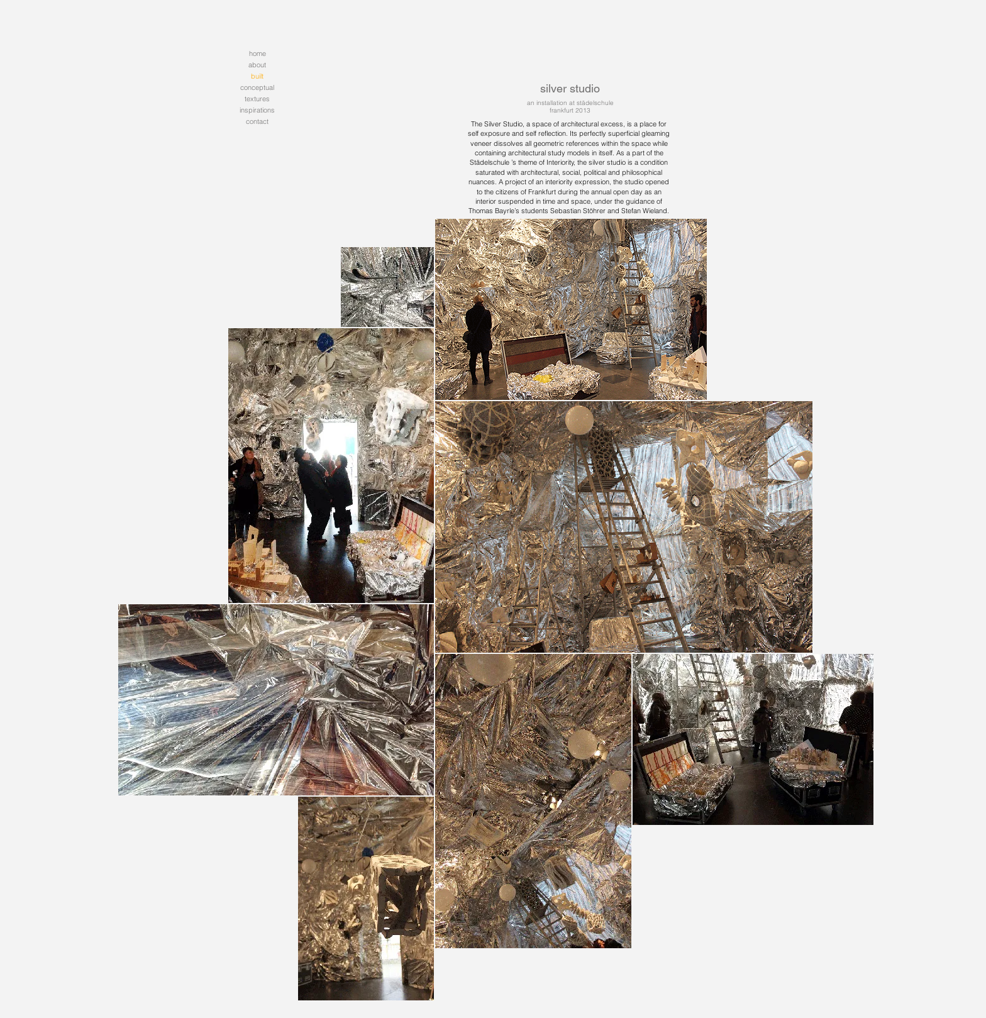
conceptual (257, 87)
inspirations (257, 110)
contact (257, 121)
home (257, 53)
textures (257, 98)
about (257, 64)
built (257, 76)
